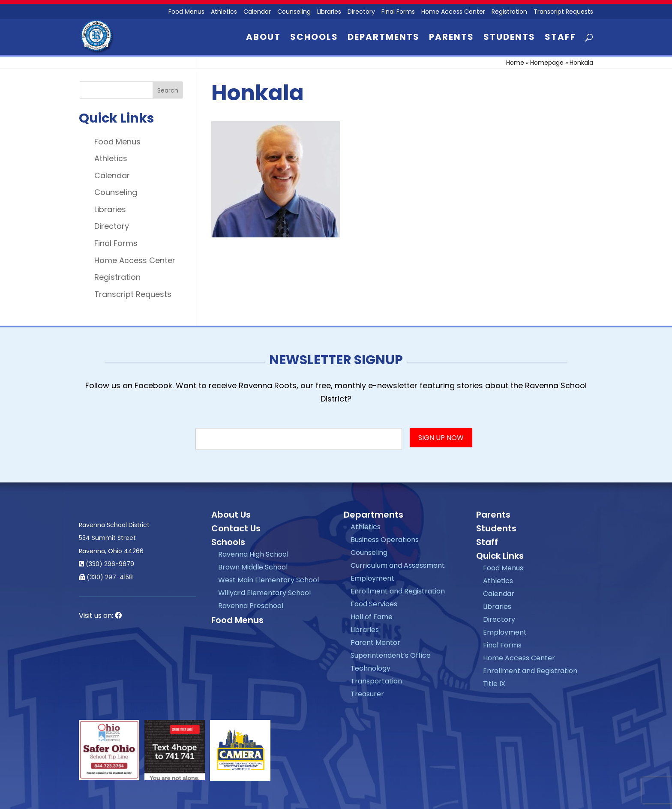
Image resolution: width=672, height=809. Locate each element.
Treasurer (367, 694)
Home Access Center (453, 12)
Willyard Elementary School (264, 593)
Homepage (547, 62)
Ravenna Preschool (250, 606)
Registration (509, 12)
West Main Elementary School (268, 580)
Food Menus (186, 12)
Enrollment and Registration (398, 591)
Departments (384, 38)
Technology (370, 668)
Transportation (376, 681)
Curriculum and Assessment (398, 565)
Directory (361, 12)
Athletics (224, 12)
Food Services (374, 604)
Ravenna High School (253, 554)
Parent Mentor (375, 642)
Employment (372, 578)
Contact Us (236, 528)
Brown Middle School (253, 567)
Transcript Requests (563, 12)
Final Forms (398, 12)
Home (515, 62)
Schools (314, 38)
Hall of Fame (372, 617)
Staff (560, 38)
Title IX (494, 684)
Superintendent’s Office (391, 655)
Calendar (257, 12)
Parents (451, 38)
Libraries (329, 12)
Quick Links (500, 556)
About (263, 38)
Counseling (294, 12)
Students (509, 38)
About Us (231, 515)
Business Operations (385, 540)
